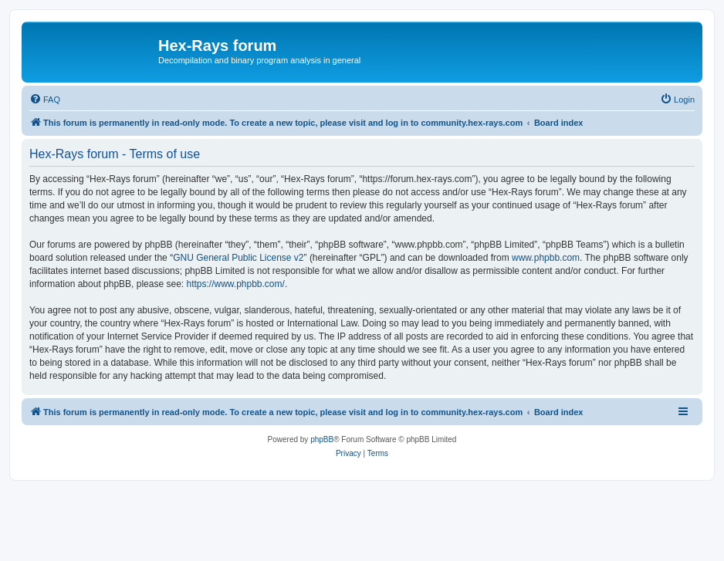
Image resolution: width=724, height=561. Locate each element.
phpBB (321, 439)
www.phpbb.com (546, 257)
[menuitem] (44, 99)
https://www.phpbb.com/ (235, 284)
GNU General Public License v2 (238, 257)
